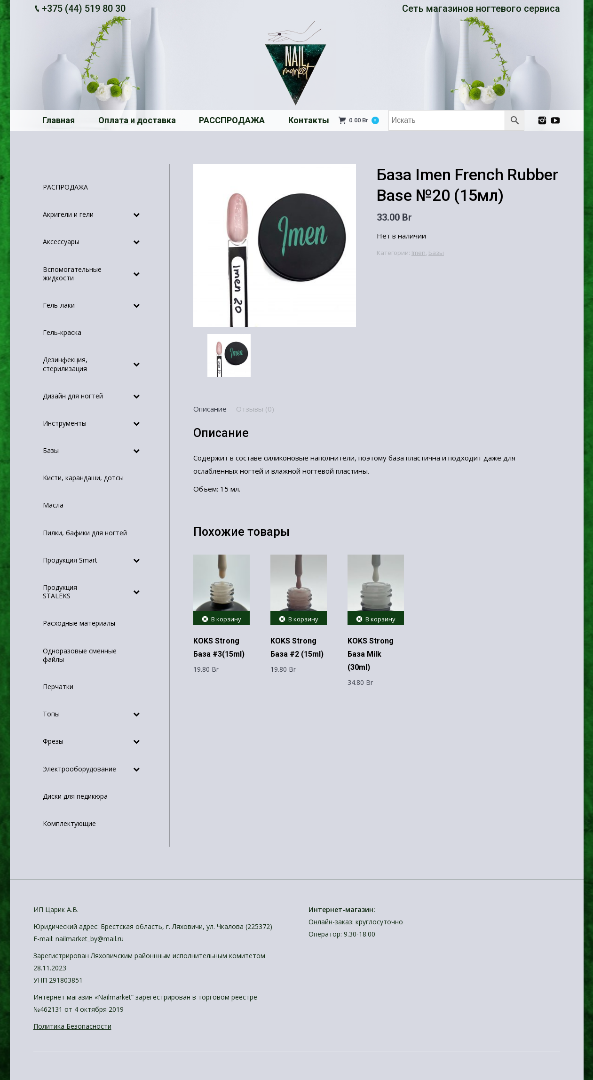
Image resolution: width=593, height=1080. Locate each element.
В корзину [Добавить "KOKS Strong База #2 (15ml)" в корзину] (303, 619)
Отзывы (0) (255, 408)
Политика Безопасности (72, 1026)
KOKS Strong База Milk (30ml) (371, 654)
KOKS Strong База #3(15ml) (219, 647)
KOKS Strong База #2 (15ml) (297, 647)
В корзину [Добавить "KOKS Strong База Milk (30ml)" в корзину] (380, 619)
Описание (210, 408)
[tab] (210, 408)
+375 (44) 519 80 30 (84, 8)
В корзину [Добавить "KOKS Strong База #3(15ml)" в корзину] (226, 619)
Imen (418, 252)
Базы (436, 252)
